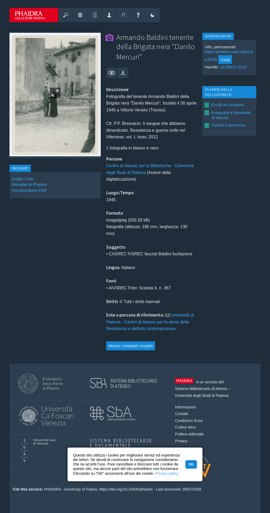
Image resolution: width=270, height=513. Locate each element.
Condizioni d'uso (189, 420)
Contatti (181, 414)
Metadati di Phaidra (29, 184)
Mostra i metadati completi (130, 346)
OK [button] (191, 464)
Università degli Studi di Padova (202, 395)
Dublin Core (22, 179)
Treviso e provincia (228, 125)
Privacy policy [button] (166, 473)
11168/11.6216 (233, 67)
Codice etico (185, 427)
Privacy (181, 441)
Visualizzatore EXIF (29, 190)
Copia (225, 60)
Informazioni (185, 407)
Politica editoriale (189, 434)
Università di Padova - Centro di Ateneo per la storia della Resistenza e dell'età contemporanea (150, 322)
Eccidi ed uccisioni (227, 104)
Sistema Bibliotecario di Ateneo (201, 389)
